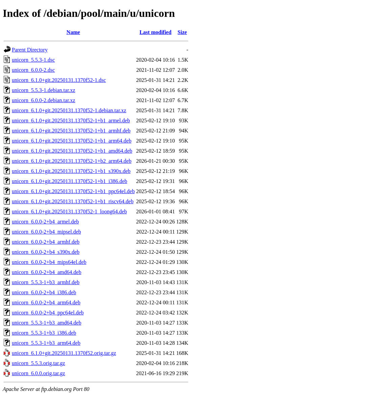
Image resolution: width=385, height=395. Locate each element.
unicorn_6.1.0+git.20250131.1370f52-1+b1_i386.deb (69, 181)
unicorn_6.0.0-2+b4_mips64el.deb (49, 262)
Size (182, 32)
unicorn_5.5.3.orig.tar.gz (38, 363)
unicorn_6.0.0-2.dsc (33, 70)
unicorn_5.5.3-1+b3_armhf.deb (46, 282)
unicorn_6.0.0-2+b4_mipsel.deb (46, 232)
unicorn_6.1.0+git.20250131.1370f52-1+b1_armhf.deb (71, 130)
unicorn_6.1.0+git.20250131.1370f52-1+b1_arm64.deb (71, 141)
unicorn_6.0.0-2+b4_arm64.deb (46, 302)
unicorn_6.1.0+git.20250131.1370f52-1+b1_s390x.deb (71, 171)
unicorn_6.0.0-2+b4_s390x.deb (46, 252)
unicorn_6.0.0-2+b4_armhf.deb (46, 242)
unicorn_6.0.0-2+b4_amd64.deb (46, 272)
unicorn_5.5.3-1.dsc (33, 60)
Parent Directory (30, 50)
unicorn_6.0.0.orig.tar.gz (38, 373)
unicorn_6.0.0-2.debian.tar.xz (43, 100)
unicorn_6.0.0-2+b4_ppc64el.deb (48, 312)
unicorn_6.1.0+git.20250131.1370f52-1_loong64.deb (69, 211)
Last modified (155, 32)
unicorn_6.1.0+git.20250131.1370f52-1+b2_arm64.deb (71, 161)
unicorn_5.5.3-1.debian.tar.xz (43, 90)
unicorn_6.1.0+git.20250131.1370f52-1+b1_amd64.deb (72, 151)
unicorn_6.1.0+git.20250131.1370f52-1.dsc (59, 80)
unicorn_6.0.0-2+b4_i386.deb (44, 292)
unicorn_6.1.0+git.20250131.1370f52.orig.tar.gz (64, 353)
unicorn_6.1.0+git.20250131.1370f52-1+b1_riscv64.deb (73, 201)
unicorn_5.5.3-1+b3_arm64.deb (46, 343)
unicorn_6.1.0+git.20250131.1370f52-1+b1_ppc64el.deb (73, 191)
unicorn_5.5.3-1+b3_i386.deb (44, 333)
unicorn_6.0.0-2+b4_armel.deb (45, 221)
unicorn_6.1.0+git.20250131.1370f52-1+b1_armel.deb (71, 120)
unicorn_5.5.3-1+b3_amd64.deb (46, 323)
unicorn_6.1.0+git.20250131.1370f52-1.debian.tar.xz (69, 110)
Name (73, 32)
